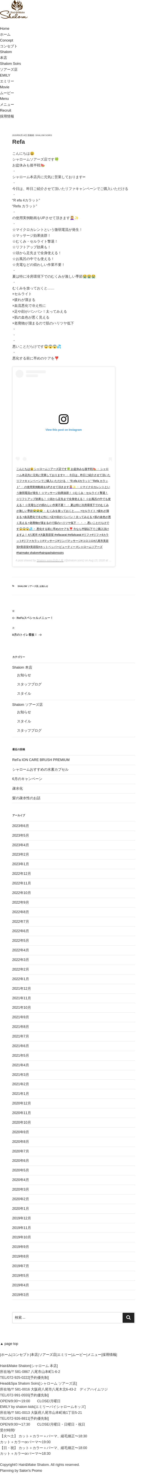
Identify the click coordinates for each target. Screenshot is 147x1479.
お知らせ (43, 586)
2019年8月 (20, 1256)
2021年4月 (20, 1065)
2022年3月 (20, 960)
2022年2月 (20, 969)
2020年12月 (21, 1103)
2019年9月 (20, 1247)
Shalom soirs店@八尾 (50, 560)
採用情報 (109, 1355)
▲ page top (9, 1344)
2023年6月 (20, 826)
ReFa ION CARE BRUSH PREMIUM (41, 760)
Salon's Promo (30, 1471)
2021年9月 (20, 1017)
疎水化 (17, 788)
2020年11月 (21, 1113)
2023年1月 (20, 864)
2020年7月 (20, 1151)
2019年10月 (21, 1237)
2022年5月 (20, 941)
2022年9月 (20, 902)
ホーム (6, 1355)
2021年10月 (21, 1007)
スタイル (24, 693)
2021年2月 (20, 1084)
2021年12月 (21, 989)
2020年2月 (20, 1199)
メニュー (94, 1355)
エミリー (64, 1355)
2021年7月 (20, 1036)
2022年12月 (21, 874)
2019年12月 (21, 1218)
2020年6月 (20, 1161)
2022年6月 (20, 931)
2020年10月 (21, 1122)
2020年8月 (20, 1142)
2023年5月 (20, 835)
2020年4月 (20, 1180)
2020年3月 (20, 1189)
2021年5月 (20, 1055)
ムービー (79, 1355)
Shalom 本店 (22, 667)
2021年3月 (20, 1075)
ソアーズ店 (47, 1355)
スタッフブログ (29, 684)
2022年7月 (20, 922)
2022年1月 (20, 979)
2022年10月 (21, 893)
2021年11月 (21, 998)
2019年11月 (21, 1228)
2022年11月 (21, 883)
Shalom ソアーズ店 (28, 586)
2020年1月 (20, 1209)
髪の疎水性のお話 (26, 798)
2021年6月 (20, 1046)
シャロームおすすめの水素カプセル (40, 769)
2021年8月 (20, 1027)
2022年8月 (20, 912)
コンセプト (21, 1355)
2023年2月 (20, 854)
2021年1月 (20, 1094)
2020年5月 (20, 1170)
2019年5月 (20, 1276)
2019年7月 (20, 1266)
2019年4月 (20, 1285)
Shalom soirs (43, 135)
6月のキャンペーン (27, 779)
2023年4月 (20, 845)
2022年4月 (20, 950)
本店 (34, 1355)
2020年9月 (20, 1132)
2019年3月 (20, 1295)
